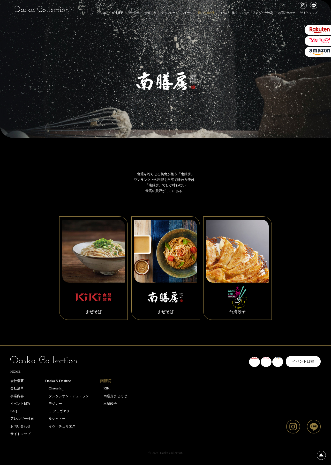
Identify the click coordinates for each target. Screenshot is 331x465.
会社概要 (117, 12)
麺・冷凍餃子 (206, 12)
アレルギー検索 (263, 12)
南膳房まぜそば (113, 396)
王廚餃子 (108, 403)
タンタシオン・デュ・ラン (67, 396)
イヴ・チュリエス (60, 426)
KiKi (105, 388)
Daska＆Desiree (58, 381)
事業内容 (150, 12)
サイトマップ (308, 12)
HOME (103, 12)
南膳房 (106, 381)
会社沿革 (134, 12)
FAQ (245, 12)
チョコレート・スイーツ (177, 12)
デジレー (53, 403)
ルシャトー (55, 418)
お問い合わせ (286, 12)
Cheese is (55, 389)
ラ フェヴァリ (57, 411)
